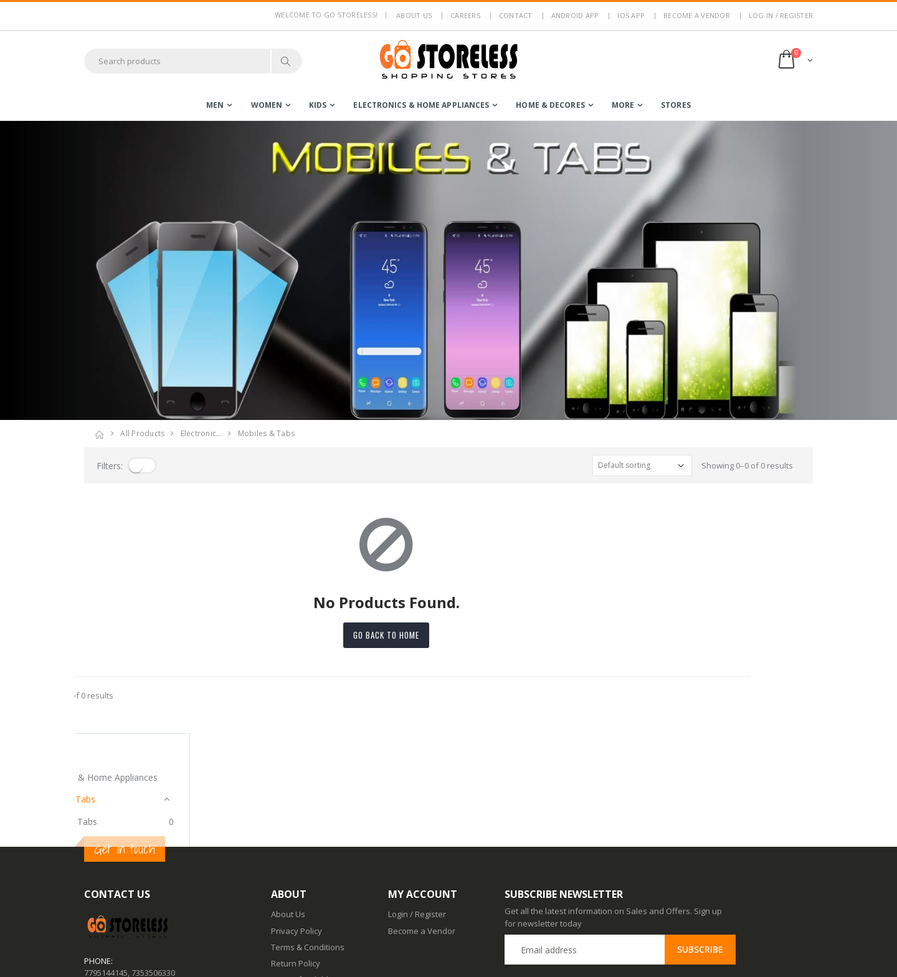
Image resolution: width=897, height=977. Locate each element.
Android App (575, 15)
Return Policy (295, 849)
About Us (288, 800)
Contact (516, 15)
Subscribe (700, 836)
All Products (142, 433)
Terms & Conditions (307, 833)
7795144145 (106, 858)
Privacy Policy (296, 816)
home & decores (550, 105)
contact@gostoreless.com (132, 889)
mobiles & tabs (266, 433)
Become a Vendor (696, 15)
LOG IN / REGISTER (781, 15)
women (267, 105)
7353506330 (153, 858)
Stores (676, 105)
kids (317, 105)
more (623, 105)
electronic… (201, 433)
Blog (279, 893)
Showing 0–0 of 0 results (747, 465)
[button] (794, 60)
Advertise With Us (304, 959)
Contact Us (291, 910)
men (215, 105)
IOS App (631, 15)
